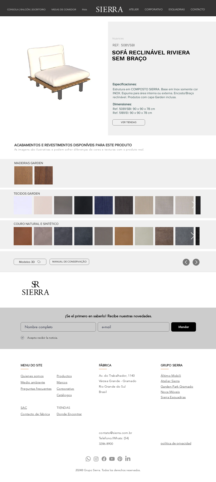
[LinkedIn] (128, 459)
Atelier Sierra (170, 381)
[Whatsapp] (88, 459)
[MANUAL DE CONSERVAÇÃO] (69, 262)
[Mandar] (183, 327)
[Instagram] (96, 459)
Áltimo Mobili (171, 375)
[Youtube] (112, 459)
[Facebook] (104, 459)
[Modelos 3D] (30, 262)
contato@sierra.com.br (115, 433)
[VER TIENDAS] (128, 122)
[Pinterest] (120, 459)
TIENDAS (63, 408)
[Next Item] (193, 205)
